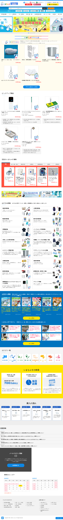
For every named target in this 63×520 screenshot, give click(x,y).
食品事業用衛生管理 (38, 14)
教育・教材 (60, 14)
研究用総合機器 (3, 14)
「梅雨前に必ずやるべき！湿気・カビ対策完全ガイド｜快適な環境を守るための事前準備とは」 (18, 432)
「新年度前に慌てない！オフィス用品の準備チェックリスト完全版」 (13, 442)
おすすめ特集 (29, 504)
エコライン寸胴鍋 (34, 10)
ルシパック (26, 10)
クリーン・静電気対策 (12, 14)
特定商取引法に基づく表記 (45, 511)
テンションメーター (50, 10)
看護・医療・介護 (29, 14)
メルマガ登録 (53, 504)
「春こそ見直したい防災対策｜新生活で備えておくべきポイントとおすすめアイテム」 (17, 436)
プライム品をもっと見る (31, 86)
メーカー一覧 (51, 8)
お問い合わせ (28, 4)
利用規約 (42, 507)
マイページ (38, 4)
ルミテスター (19, 10)
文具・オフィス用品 (47, 14)
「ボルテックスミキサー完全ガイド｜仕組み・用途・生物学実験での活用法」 (15, 445)
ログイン (27, 2)
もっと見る (31, 318)
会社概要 (42, 505)
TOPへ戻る (59, 518)
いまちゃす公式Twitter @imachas (2, 518)
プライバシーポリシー (45, 508)
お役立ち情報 (29, 502)
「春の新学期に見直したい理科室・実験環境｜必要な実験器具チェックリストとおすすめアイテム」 (19, 439)
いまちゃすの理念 (44, 504)
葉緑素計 (42, 10)
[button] (61, 25)
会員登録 (33, 2)
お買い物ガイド (40, 2)
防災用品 (54, 14)
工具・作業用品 (21, 14)
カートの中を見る (53, 4)
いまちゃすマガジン (30, 505)
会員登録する (15, 465)
